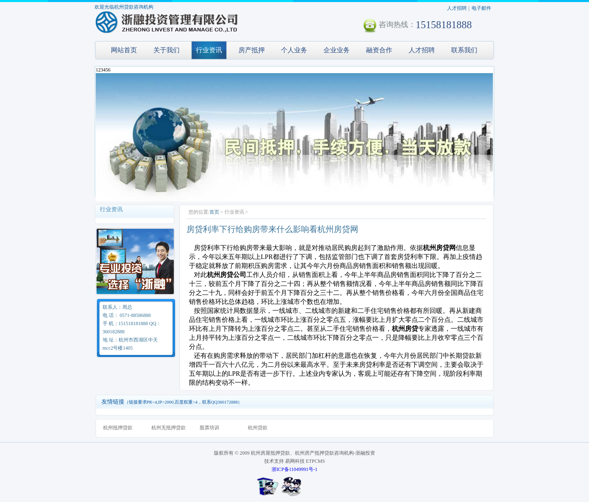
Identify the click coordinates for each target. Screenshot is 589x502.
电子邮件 (481, 8)
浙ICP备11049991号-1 (294, 469)
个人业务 (294, 50)
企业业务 (337, 50)
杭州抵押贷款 (118, 428)
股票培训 (209, 428)
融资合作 (379, 50)
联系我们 (464, 50)
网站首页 (124, 50)
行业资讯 (209, 50)
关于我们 (166, 50)
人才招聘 (457, 8)
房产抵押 (251, 50)
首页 (214, 212)
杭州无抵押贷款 (168, 428)
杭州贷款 (258, 428)
